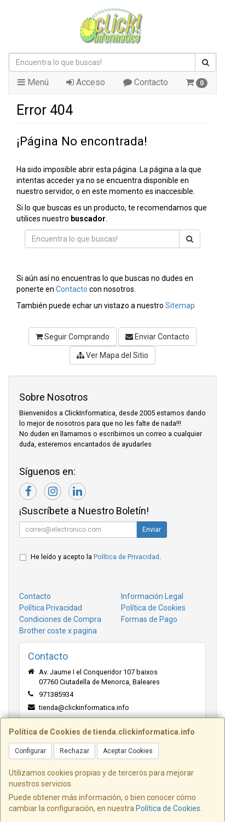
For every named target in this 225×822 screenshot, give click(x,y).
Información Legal (152, 596)
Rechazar (74, 751)
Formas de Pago (149, 619)
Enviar (151, 529)
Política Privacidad (50, 607)
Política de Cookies (168, 808)
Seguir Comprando (72, 336)
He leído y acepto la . (96, 557)
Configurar (30, 751)
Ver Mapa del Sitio (112, 355)
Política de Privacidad (126, 557)
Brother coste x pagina (58, 630)
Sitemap (180, 305)
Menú (33, 82)
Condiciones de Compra (60, 619)
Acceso (85, 82)
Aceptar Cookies (128, 751)
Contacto (145, 82)
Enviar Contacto (157, 336)
